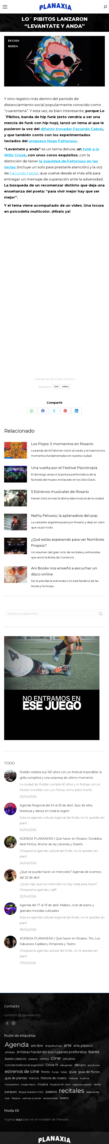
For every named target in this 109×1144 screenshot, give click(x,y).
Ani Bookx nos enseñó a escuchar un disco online (64, 571)
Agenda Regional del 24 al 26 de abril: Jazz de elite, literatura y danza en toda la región (56, 808)
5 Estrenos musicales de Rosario (60, 492)
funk (56, 386)
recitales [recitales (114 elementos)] (71, 1090)
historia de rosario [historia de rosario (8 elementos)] (54, 1078)
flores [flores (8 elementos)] (45, 1072)
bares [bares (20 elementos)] (93, 1051)
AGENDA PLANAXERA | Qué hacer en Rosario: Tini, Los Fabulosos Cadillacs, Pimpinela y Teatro (60, 941)
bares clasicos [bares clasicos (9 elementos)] (15, 1059)
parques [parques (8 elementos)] (11, 1092)
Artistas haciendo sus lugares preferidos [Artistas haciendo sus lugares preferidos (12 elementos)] (51, 1052)
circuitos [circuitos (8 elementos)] (69, 1059)
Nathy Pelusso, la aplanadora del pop (64, 515)
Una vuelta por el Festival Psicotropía (64, 468)
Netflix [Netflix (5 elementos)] (97, 1084)
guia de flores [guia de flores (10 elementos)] (89, 1072)
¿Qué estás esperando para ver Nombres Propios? (67, 542)
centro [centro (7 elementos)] (44, 1058)
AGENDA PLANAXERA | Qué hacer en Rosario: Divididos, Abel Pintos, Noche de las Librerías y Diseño (61, 841)
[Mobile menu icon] (5, 7)
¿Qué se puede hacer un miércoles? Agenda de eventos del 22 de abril (60, 874)
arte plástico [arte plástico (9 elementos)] (83, 1046)
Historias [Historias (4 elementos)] (73, 1078)
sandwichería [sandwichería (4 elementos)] (50, 1098)
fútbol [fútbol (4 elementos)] (64, 1072)
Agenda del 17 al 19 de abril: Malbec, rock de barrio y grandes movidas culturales (57, 908)
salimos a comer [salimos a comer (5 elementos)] (31, 1098)
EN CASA (13, 40)
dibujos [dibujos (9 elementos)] (80, 1065)
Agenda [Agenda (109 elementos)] (17, 1044)
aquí (19, 1119)
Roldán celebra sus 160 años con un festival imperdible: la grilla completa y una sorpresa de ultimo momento (61, 775)
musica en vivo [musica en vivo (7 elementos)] (60, 1084)
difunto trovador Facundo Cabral (72, 129)
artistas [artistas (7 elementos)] (10, 1052)
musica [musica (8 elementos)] (43, 1084)
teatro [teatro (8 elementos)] (64, 1098)
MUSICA (13, 46)
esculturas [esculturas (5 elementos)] (94, 1065)
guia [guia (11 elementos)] (72, 1072)
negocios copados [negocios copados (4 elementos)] (82, 1084)
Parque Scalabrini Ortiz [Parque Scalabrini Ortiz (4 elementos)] (31, 1092)
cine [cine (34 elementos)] (56, 1058)
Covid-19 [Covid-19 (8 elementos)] (52, 1065)
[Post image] (15, 450)
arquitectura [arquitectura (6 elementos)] (53, 1045)
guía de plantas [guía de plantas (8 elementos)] (16, 1078)
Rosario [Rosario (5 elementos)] (16, 1098)
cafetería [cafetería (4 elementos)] (33, 1059)
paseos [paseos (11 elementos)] (51, 1092)
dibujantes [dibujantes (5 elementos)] (66, 1065)
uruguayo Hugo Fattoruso (53, 141)
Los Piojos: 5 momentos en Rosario (62, 444)
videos (65, 386)
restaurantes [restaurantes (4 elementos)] (92, 1092)
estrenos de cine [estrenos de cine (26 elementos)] (22, 1071)
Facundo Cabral (23, 173)
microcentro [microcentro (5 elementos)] (12, 1084)
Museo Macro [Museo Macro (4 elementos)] (28, 1084)
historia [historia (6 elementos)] (34, 1078)
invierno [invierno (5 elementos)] (84, 1078)
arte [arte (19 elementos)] (67, 1045)
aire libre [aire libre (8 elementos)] (37, 1046)
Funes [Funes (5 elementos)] (55, 1072)
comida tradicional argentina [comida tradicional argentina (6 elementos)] (24, 1065)
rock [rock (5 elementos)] (7, 1098)
